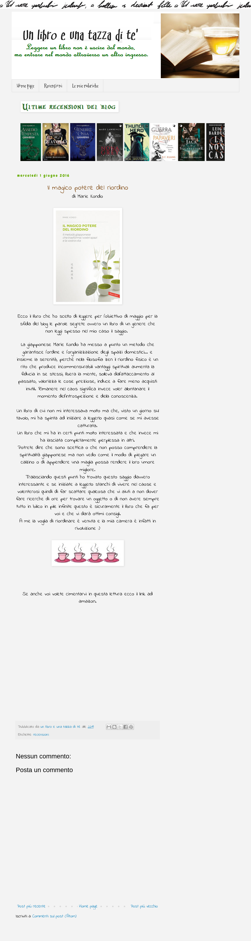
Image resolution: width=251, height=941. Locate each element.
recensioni (41, 734)
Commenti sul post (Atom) (54, 916)
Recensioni (53, 86)
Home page (25, 86)
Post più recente (31, 906)
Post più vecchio (144, 906)
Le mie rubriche (85, 86)
